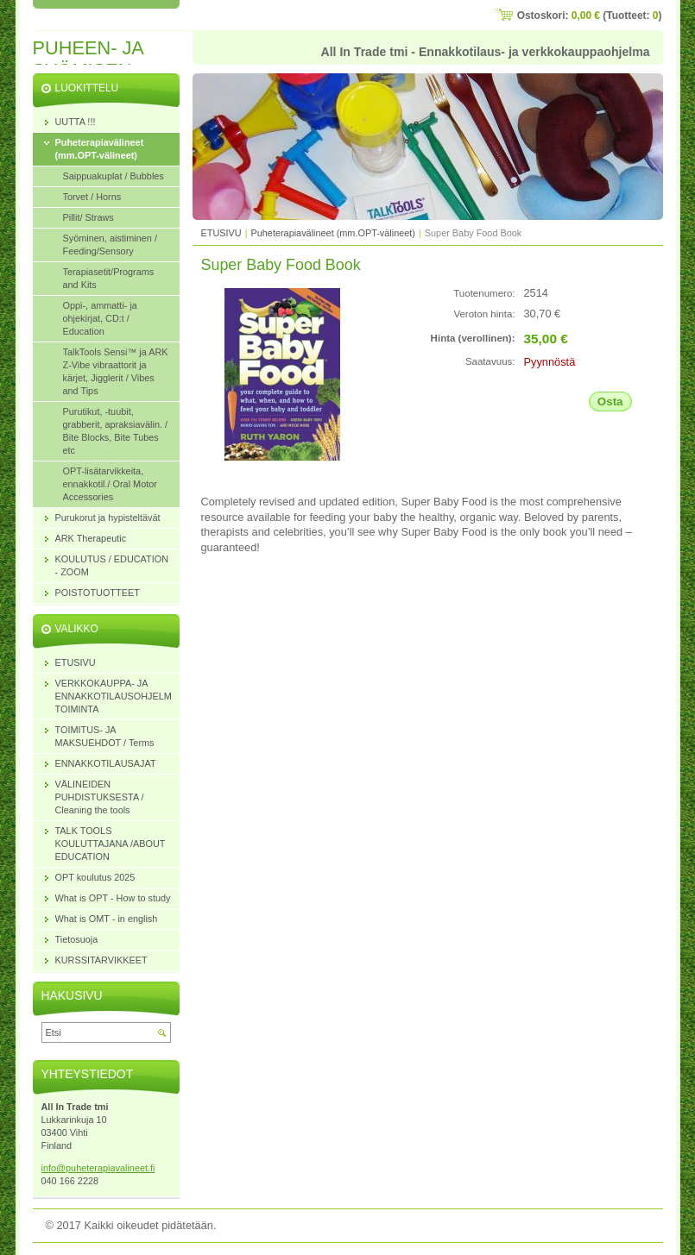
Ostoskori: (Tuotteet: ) (589, 15)
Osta (610, 401)
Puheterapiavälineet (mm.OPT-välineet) (333, 233)
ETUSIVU (221, 233)
